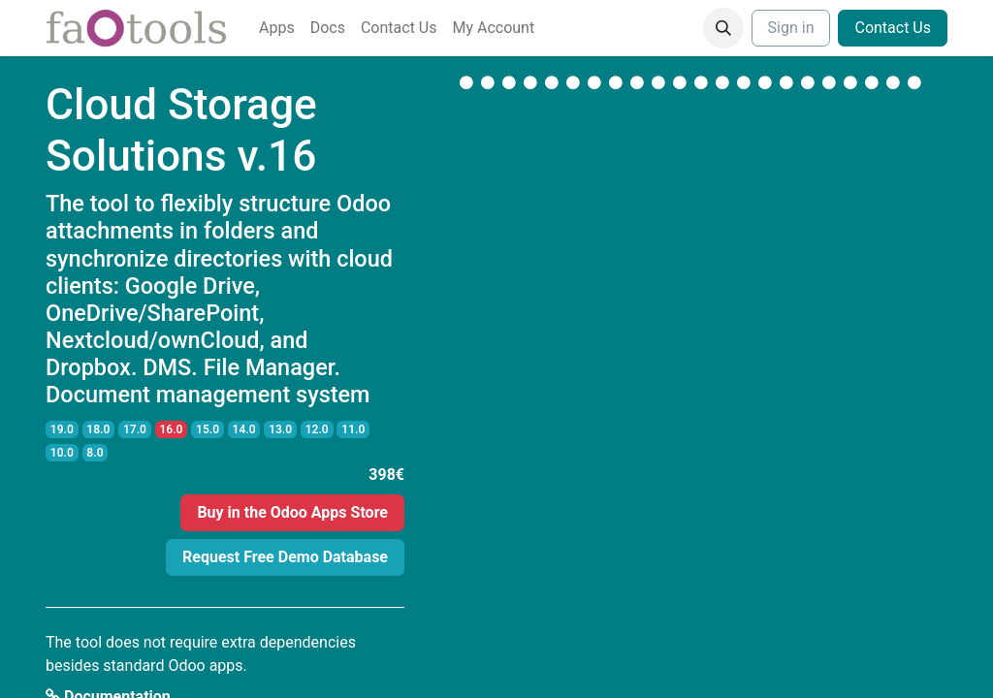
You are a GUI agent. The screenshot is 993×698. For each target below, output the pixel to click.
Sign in (791, 27)
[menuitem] (277, 28)
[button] (723, 28)
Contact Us (892, 27)
